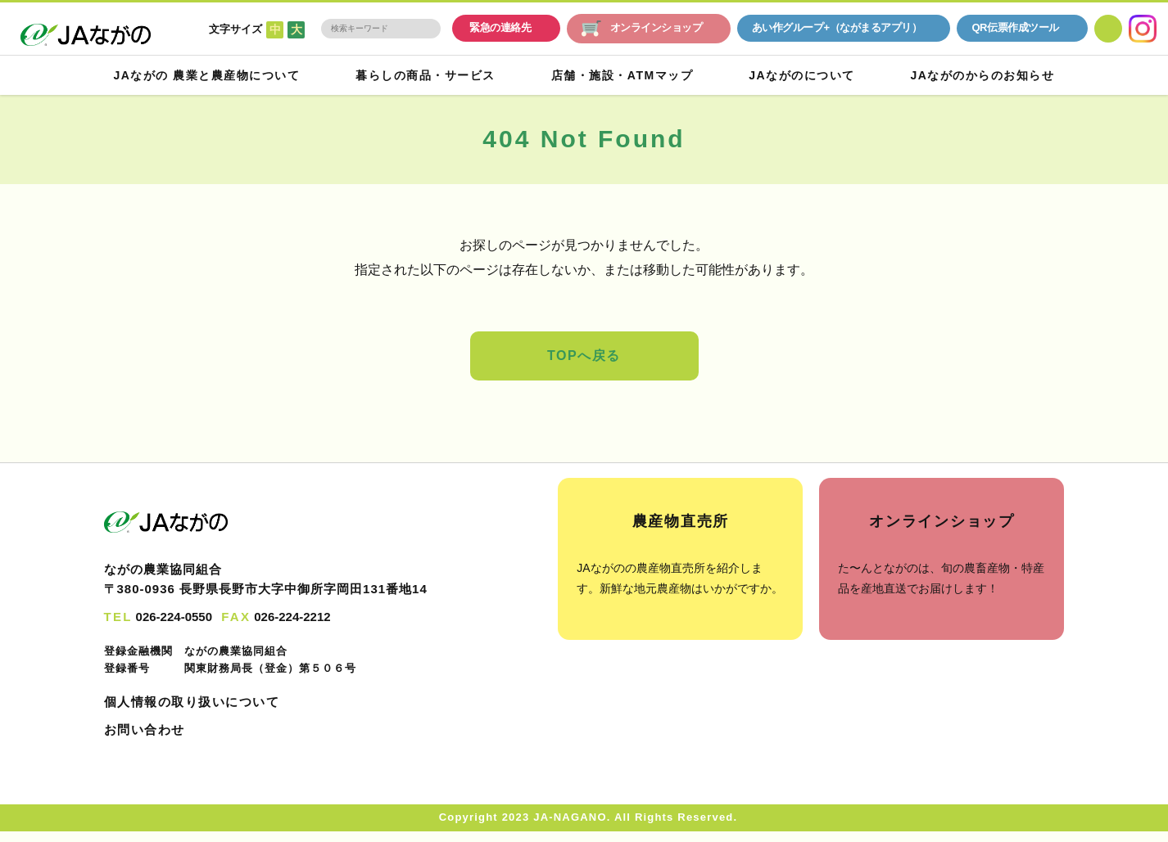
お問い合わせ (144, 730)
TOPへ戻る (584, 356)
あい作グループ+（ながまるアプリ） (837, 27)
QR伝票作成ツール (1015, 27)
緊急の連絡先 (500, 27)
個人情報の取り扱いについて (192, 702)
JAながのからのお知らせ (981, 75)
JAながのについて (801, 75)
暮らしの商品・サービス (427, 75)
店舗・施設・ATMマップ (623, 75)
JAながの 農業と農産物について (208, 75)
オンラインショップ (642, 28)
